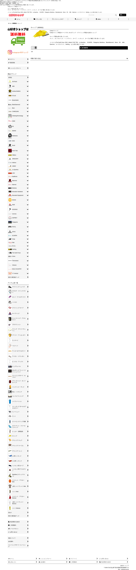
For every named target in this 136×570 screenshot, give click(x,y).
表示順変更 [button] (84, 48)
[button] (118, 19)
